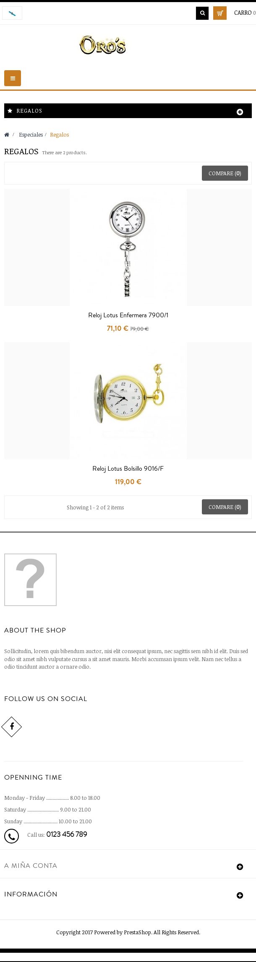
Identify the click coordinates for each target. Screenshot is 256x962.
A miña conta (30, 865)
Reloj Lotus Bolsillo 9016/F (128, 468)
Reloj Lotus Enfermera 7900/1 (128, 315)
